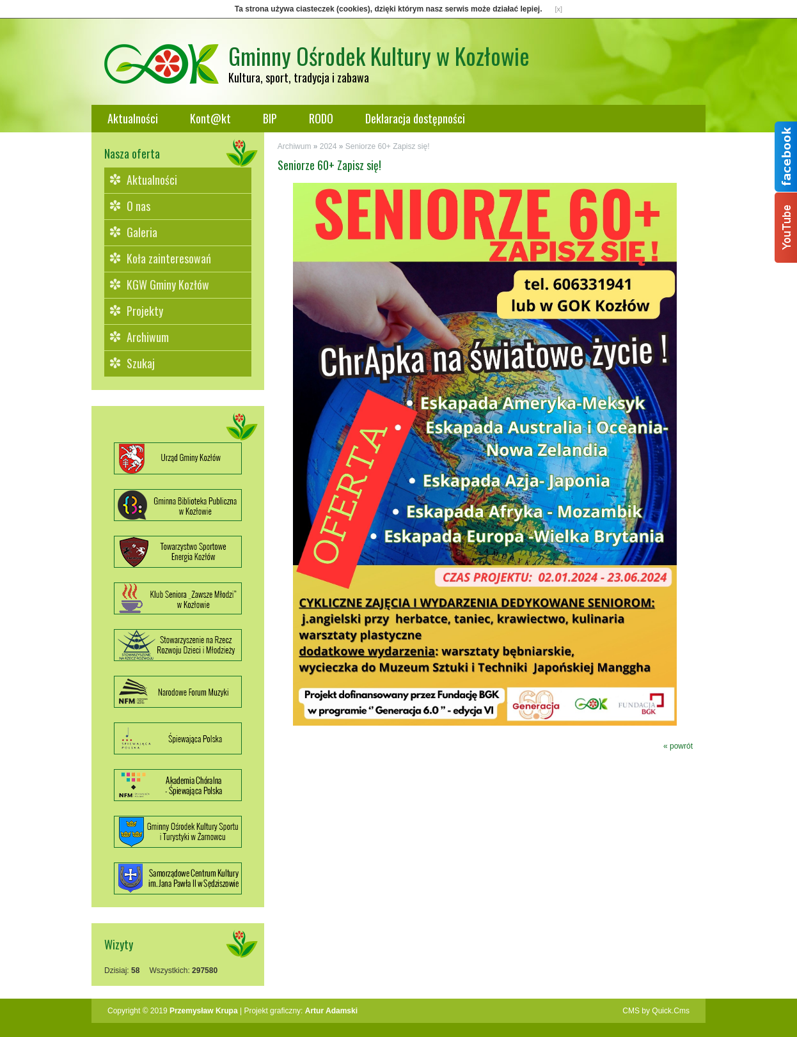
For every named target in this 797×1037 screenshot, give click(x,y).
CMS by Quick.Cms (656, 1010)
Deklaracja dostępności (415, 118)
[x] (559, 9)
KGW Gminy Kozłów (168, 284)
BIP (270, 118)
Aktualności (132, 118)
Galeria (142, 232)
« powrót (678, 746)
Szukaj (141, 363)
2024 (328, 146)
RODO (321, 118)
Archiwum (148, 337)
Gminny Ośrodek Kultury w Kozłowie (379, 55)
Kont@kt (210, 118)
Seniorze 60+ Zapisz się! (387, 146)
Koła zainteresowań (169, 258)
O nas (138, 206)
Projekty (145, 310)
